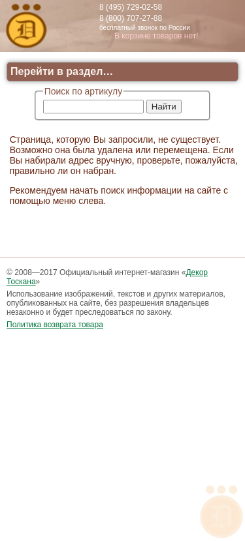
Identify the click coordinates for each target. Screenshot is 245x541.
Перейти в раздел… (61, 71)
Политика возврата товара (55, 324)
